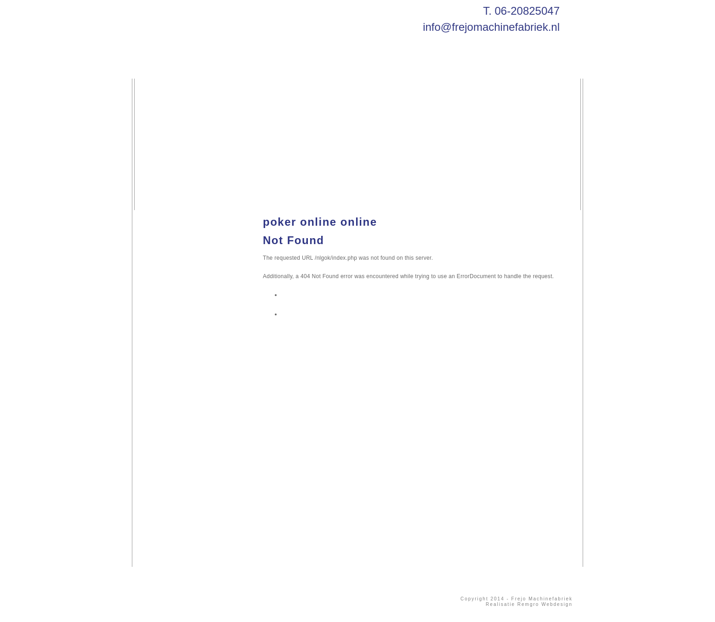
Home (162, 67)
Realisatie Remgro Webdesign (529, 604)
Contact (378, 67)
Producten (323, 67)
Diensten (210, 67)
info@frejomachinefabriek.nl (491, 27)
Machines (266, 67)
